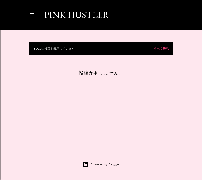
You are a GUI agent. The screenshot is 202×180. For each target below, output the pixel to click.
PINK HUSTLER (76, 15)
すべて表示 (161, 48)
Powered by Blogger (101, 165)
